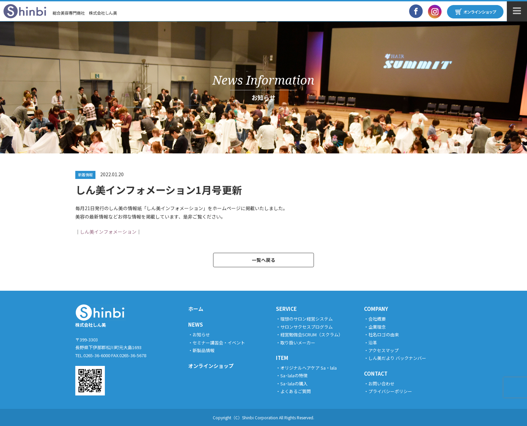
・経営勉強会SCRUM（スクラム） (309, 334)
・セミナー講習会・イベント (216, 342)
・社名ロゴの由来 (381, 334)
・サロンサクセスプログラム (304, 327)
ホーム (195, 308)
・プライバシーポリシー (388, 391)
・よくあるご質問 (293, 391)
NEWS (195, 324)
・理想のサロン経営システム (304, 319)
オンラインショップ (211, 365)
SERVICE (286, 308)
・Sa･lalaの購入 (292, 383)
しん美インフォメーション (108, 231)
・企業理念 (375, 327)
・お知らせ (199, 334)
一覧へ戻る (263, 259)
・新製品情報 (201, 350)
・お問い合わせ (379, 383)
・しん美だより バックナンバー (395, 358)
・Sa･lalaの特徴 (292, 375)
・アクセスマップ (381, 350)
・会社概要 (375, 319)
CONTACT (376, 373)
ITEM (282, 357)
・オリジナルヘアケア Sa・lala (306, 368)
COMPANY (376, 308)
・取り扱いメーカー (295, 342)
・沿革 (370, 342)
